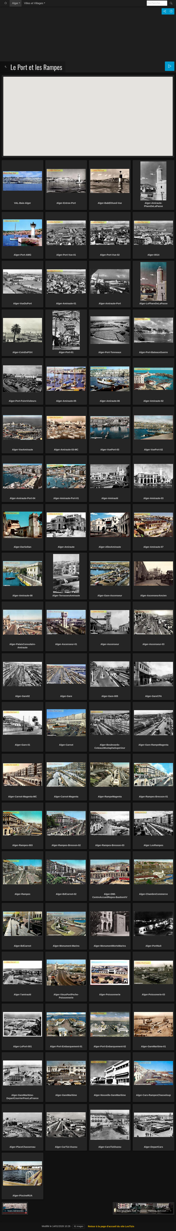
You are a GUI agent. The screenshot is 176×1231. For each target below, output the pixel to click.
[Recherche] (157, 3)
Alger (15, 3)
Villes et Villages (33, 3)
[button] (88, 113)
